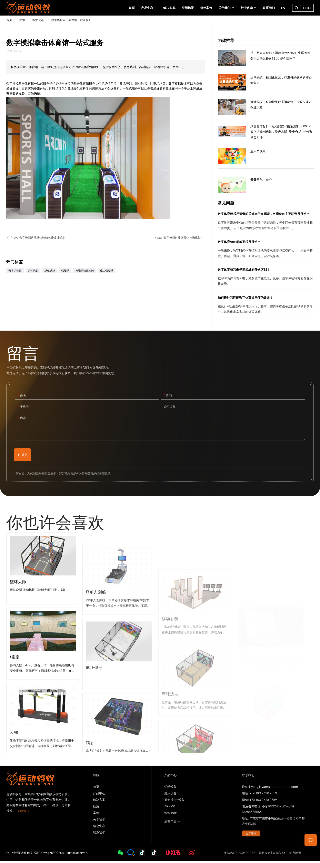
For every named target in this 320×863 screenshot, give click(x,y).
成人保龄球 (106, 270)
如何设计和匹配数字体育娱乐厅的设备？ (265, 306)
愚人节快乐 (265, 156)
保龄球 (65, 270)
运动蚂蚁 (33, 270)
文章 (22, 20)
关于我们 (99, 821)
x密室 (43, 717)
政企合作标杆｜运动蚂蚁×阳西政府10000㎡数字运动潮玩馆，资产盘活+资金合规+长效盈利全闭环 (265, 131)
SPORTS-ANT (28, 8)
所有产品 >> (172, 823)
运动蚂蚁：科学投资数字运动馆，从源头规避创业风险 (265, 107)
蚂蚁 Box (170, 815)
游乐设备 (170, 795)
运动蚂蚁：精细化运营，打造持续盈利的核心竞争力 (265, 82)
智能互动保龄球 (84, 270)
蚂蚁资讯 (38, 20)
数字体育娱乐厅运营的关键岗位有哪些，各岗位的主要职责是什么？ (265, 222)
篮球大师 (43, 642)
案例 (96, 815)
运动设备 (170, 788)
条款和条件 (280, 854)
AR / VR (169, 808)
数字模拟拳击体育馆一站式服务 (71, 20)
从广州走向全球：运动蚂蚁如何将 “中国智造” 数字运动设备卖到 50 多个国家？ (265, 58)
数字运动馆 (15, 270)
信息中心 (99, 828)
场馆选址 (49, 270)
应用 (96, 808)
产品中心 (99, 795)
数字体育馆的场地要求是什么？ (265, 250)
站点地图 (295, 854)
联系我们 (99, 834)
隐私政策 (264, 854)
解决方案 (99, 802)
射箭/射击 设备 (174, 802)
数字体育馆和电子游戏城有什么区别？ (265, 278)
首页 (9, 20)
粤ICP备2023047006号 (240, 854)
